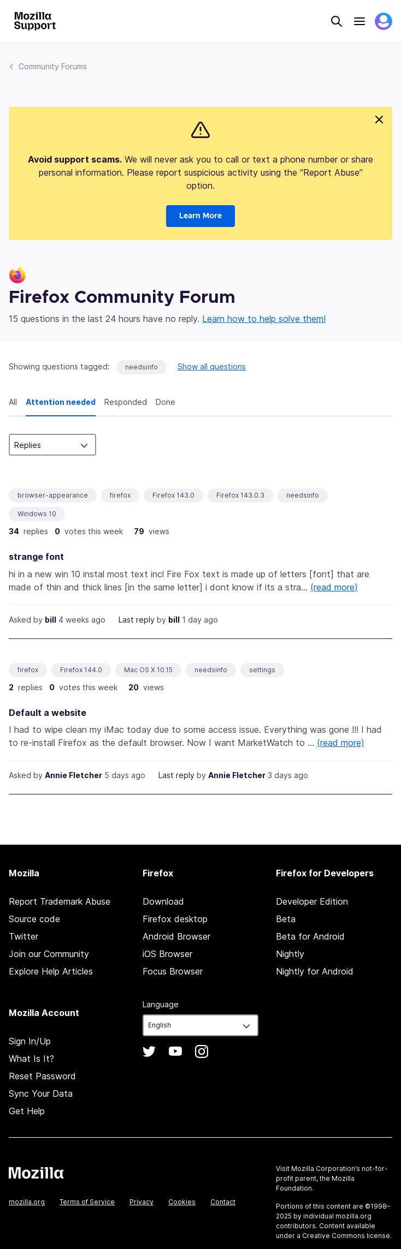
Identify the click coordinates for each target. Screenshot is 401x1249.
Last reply (137, 619)
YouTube (175, 1051)
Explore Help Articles (51, 971)
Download (163, 901)
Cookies (182, 1202)
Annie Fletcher (73, 775)
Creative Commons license (346, 1236)
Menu (359, 21)
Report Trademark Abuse (59, 901)
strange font (36, 556)
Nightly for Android (314, 971)
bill (50, 619)
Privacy (141, 1202)
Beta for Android (310, 936)
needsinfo (141, 367)
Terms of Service (87, 1202)
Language (161, 1004)
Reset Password (42, 1076)
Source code (34, 918)
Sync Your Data (41, 1093)
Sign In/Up (30, 1041)
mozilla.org (27, 1202)
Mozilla (36, 1172)
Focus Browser (173, 971)
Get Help (27, 1110)
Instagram (201, 1051)
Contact (222, 1202)
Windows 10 (36, 514)
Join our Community (49, 953)
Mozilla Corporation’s (325, 1168)
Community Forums (53, 66)
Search (336, 21)
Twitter (23, 936)
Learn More (200, 216)
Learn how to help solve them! (264, 318)
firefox (120, 495)
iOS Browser (167, 953)
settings (262, 670)
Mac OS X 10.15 (148, 670)
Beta (286, 918)
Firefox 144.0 (81, 670)
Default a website (47, 712)
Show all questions (212, 366)
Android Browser (176, 936)
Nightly (290, 953)
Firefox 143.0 (173, 495)
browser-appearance (52, 495)
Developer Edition (312, 901)
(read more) (334, 587)
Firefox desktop (175, 918)
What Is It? (31, 1058)
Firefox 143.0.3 (240, 495)
